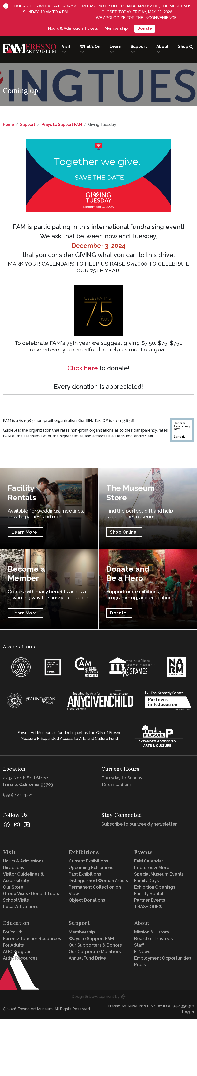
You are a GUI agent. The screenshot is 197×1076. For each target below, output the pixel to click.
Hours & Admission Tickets (73, 28)
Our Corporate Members (95, 951)
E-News (142, 951)
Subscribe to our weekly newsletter (140, 824)
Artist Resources (20, 958)
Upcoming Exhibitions (91, 867)
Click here (82, 368)
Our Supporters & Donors (95, 945)
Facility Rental (148, 893)
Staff (139, 945)
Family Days (146, 880)
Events (143, 852)
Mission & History (151, 931)
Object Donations (87, 900)
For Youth (12, 931)
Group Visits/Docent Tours (31, 893)
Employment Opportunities (162, 958)
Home (8, 124)
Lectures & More (151, 867)
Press (140, 964)
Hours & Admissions (23, 860)
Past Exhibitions (85, 873)
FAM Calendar (148, 860)
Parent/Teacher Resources (32, 938)
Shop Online (123, 531)
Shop (183, 46)
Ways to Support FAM (62, 124)
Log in (188, 1012)
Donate (144, 28)
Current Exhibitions (88, 860)
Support (27, 124)
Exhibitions (84, 852)
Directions (13, 867)
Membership (116, 28)
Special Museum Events (159, 873)
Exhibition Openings (154, 887)
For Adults (13, 945)
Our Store (13, 887)
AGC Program (17, 951)
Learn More (24, 531)
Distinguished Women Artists (98, 880)
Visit (9, 852)
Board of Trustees (153, 938)
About (142, 923)
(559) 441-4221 (18, 794)
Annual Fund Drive (87, 958)
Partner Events (149, 900)
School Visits (16, 900)
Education (16, 923)
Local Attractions (20, 906)
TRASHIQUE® (148, 906)
